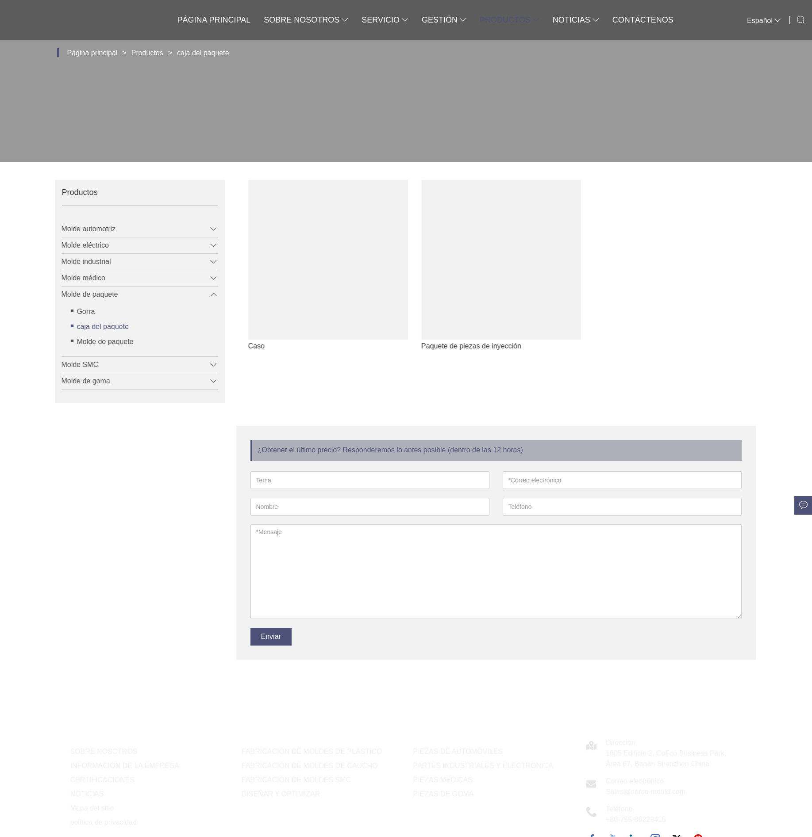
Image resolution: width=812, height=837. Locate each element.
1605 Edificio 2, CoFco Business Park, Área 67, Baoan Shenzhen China (666, 758)
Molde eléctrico (79, 245)
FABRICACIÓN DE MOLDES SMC (296, 779)
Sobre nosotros (306, 19)
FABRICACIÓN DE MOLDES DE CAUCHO (310, 765)
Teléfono (619, 809)
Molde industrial (80, 261)
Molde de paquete (83, 294)
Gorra (80, 311)
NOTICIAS (87, 794)
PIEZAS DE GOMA (443, 794)
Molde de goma (79, 381)
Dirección (620, 742)
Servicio (385, 19)
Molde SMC (73, 364)
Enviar (271, 636)
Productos (509, 19)
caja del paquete (203, 53)
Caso (274, 346)
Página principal (213, 19)
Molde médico (77, 278)
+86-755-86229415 (636, 819)
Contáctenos (642, 19)
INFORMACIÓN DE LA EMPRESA (124, 765)
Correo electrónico (635, 781)
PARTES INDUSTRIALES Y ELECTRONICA (483, 765)
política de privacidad (103, 822)
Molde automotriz (82, 229)
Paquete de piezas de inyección (489, 346)
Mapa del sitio (92, 808)
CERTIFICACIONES (102, 779)
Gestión (444, 19)
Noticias (576, 19)
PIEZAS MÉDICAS (443, 779)
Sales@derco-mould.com (645, 791)
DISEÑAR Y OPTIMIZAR (281, 794)
